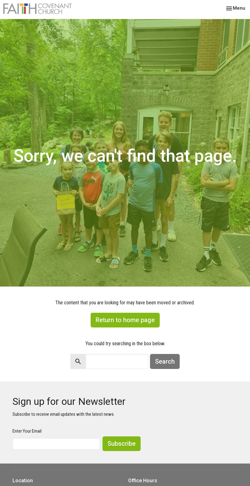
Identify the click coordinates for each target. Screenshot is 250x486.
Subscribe (122, 443)
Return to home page (125, 320)
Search (165, 361)
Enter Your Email (27, 431)
